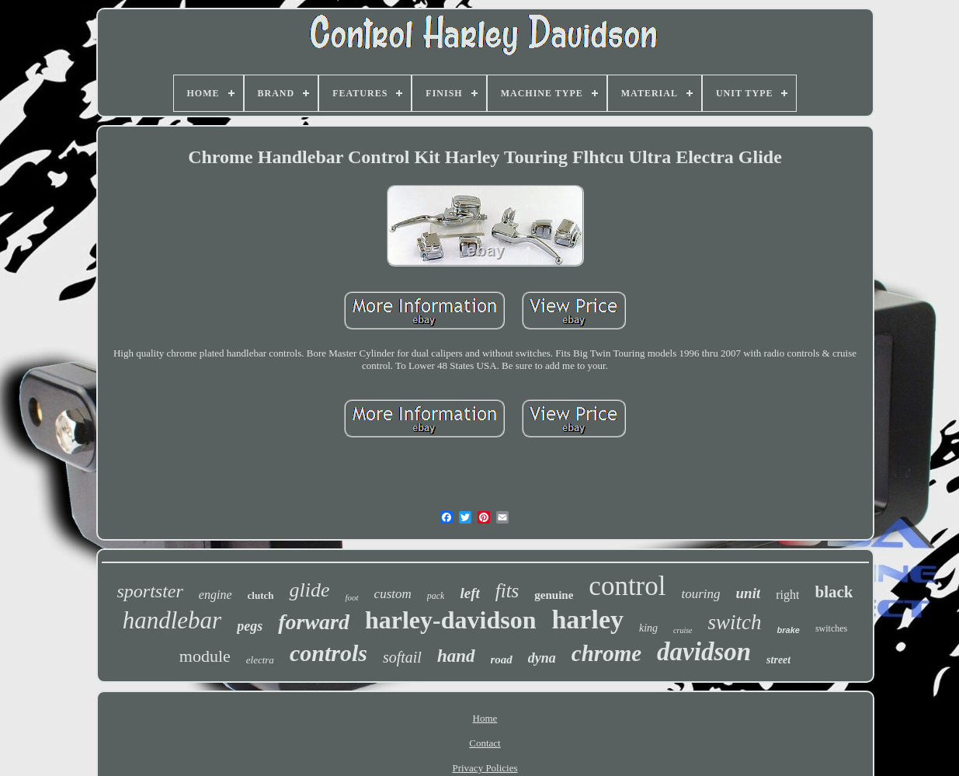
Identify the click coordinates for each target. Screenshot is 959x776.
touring (700, 593)
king (648, 628)
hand (456, 656)
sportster (150, 591)
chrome (606, 653)
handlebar (172, 620)
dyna (542, 658)
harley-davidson (450, 620)
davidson (704, 652)
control (627, 586)
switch (735, 622)
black (834, 592)
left (469, 593)
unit (748, 593)
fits (507, 590)
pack (436, 595)
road (502, 659)
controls (328, 653)
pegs (249, 626)
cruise (682, 630)
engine (215, 594)
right (787, 594)
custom (393, 593)
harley (587, 619)
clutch (261, 595)
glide (309, 590)
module (205, 656)
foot (351, 597)
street (778, 660)
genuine (553, 595)
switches (831, 628)
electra (260, 660)
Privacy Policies (484, 768)
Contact (484, 743)
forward (313, 622)
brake (788, 630)
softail (402, 657)
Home (485, 718)
